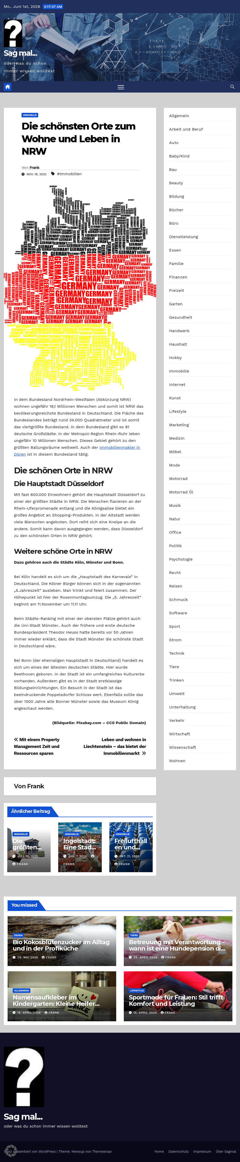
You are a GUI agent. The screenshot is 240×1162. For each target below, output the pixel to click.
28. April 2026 (146, 957)
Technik (177, 653)
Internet (177, 384)
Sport (174, 626)
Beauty (176, 183)
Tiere (174, 666)
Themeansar (102, 1151)
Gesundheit (180, 317)
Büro (173, 223)
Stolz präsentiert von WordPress (30, 1151)
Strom (175, 639)
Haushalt (178, 344)
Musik (175, 505)
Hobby (175, 357)
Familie (176, 263)
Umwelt (177, 693)
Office (175, 532)
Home (159, 1151)
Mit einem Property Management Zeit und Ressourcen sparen (36, 746)
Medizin (177, 438)
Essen (175, 250)
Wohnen (177, 760)
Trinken (176, 680)
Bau (173, 169)
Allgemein (179, 115)
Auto (173, 142)
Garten (176, 303)
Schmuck (178, 599)
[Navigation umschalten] (121, 87)
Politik (175, 545)
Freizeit (176, 290)
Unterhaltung (182, 707)
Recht (175, 572)
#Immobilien (69, 173)
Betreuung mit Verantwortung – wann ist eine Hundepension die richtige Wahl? (177, 948)
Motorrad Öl (181, 492)
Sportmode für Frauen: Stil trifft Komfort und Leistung (176, 1000)
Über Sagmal (226, 1151)
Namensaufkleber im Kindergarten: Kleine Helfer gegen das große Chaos (54, 1004)
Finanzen (178, 277)
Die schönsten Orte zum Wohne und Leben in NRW (78, 138)
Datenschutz (178, 1151)
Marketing (179, 424)
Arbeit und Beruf (186, 129)
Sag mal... (20, 53)
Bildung (176, 196)
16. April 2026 (29, 1013)
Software (178, 613)
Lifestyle (177, 411)
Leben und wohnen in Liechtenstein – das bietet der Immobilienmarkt (115, 746)
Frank (34, 167)
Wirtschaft (179, 733)
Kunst (175, 398)
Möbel (175, 451)
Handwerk (179, 330)
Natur (175, 518)
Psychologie (181, 559)
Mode (174, 465)
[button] (232, 86)
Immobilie (30, 115)
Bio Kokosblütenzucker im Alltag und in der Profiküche (61, 945)
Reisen (176, 586)
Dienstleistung (183, 236)
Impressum (202, 1151)
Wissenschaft (182, 747)
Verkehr (177, 720)
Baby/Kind (179, 156)
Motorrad (178, 478)
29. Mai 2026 (28, 957)
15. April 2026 (146, 1013)
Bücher (176, 209)
